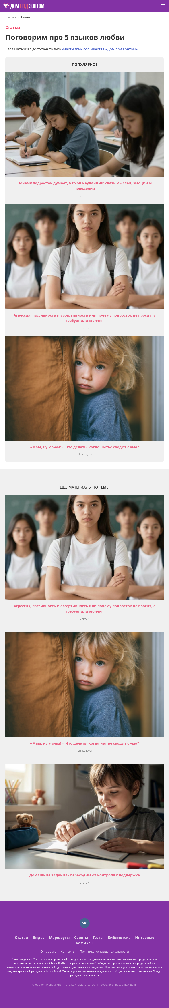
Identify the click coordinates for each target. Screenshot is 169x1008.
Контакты (68, 951)
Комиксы (84, 942)
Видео (39, 937)
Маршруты (84, 454)
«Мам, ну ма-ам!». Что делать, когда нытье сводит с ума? (84, 447)
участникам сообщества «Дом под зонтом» (100, 49)
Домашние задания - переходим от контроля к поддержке (84, 875)
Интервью (144, 937)
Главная (10, 17)
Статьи (12, 27)
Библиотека (119, 937)
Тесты (98, 937)
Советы (81, 937)
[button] (163, 6)
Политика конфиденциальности (104, 951)
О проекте (48, 951)
